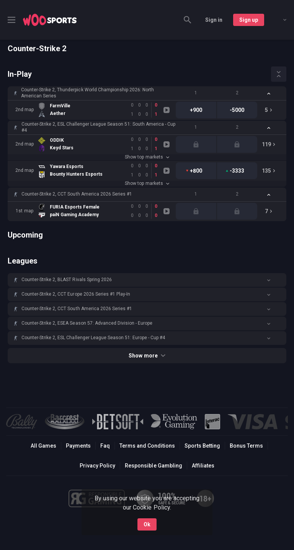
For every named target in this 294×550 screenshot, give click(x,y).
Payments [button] (78, 446)
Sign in (213, 20)
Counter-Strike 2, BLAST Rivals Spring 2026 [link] (66, 279)
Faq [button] (105, 446)
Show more (147, 356)
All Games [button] (43, 446)
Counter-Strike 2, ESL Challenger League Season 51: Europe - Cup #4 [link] (93, 337)
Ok (147, 522)
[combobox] (279, 20)
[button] (147, 93)
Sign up (248, 20)
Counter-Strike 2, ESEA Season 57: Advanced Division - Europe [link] (86, 323)
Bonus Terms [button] (246, 446)
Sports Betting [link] (202, 446)
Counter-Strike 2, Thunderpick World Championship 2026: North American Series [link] (87, 93)
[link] (50, 20)
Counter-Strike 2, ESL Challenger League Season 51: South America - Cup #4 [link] (98, 127)
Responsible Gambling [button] (153, 466)
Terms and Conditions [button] (147, 446)
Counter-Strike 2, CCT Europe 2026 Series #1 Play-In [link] (75, 294)
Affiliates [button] (203, 466)
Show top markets (147, 157)
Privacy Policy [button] (97, 466)
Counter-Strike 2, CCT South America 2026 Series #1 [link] (76, 194)
